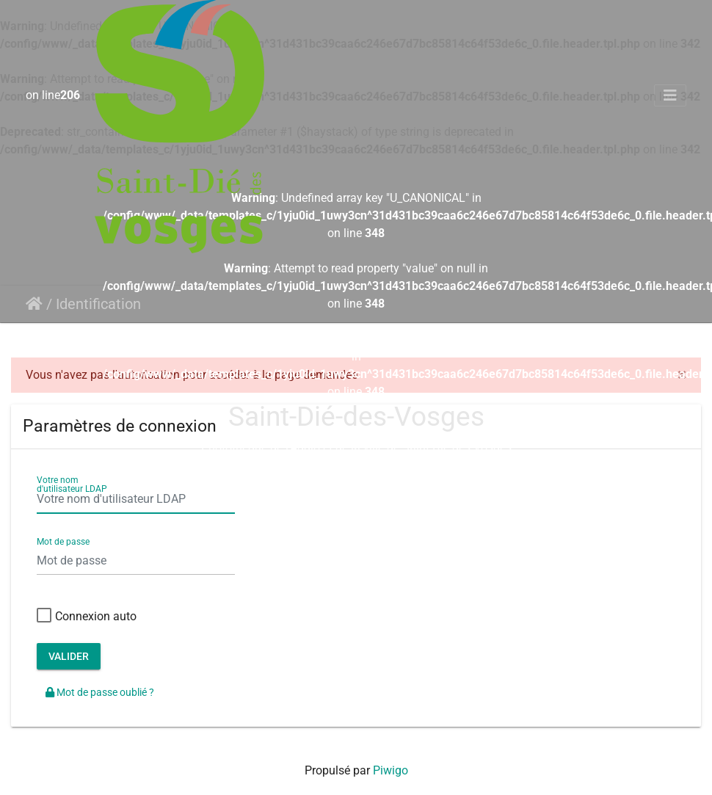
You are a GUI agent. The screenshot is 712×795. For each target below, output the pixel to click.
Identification (98, 304)
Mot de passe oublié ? (100, 692)
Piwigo (390, 770)
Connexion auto (87, 616)
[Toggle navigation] (670, 95)
